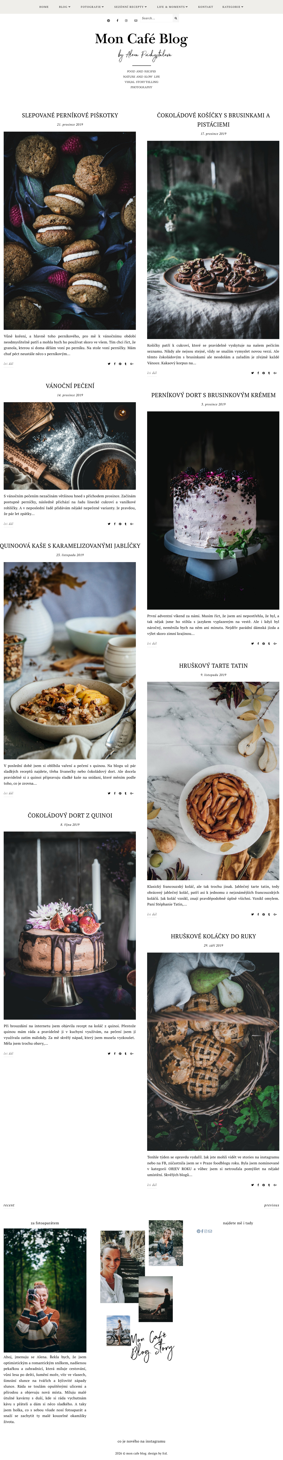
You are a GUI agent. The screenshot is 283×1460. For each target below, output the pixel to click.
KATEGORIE (232, 6)
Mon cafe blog (136, 1453)
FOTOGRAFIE (91, 6)
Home (44, 6)
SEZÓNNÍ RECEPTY (129, 6)
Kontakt (205, 6)
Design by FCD (157, 1453)
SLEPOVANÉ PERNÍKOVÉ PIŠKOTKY (70, 115)
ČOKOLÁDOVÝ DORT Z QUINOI (70, 815)
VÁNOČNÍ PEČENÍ (70, 386)
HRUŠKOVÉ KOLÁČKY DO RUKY (213, 936)
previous (272, 1205)
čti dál (8, 364)
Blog (63, 6)
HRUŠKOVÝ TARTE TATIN (213, 665)
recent (9, 1205)
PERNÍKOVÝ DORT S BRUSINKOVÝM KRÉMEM (213, 395)
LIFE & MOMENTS (171, 6)
